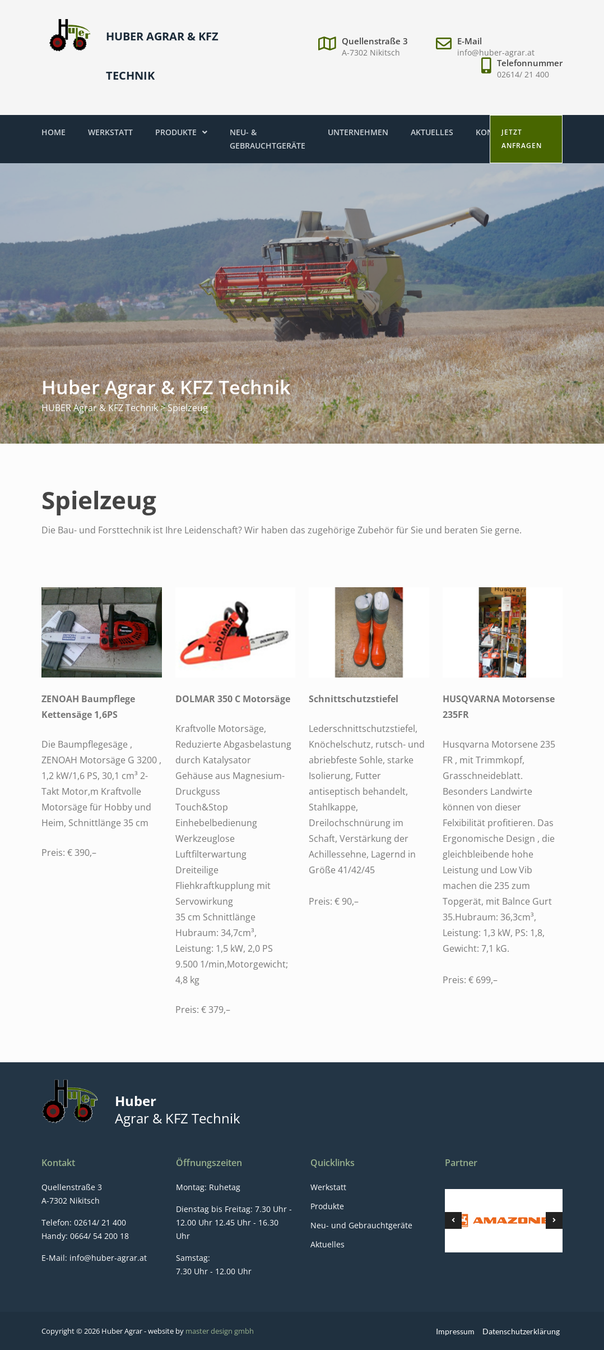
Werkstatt (110, 132)
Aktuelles (432, 132)
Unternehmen (358, 132)
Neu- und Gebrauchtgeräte (361, 1225)
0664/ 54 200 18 (98, 1236)
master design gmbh (219, 1331)
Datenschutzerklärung (521, 1331)
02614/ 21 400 (523, 74)
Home (53, 132)
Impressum (455, 1331)
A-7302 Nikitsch (371, 52)
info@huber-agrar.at (496, 52)
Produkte (181, 132)
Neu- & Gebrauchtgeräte (267, 139)
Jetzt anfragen (521, 138)
